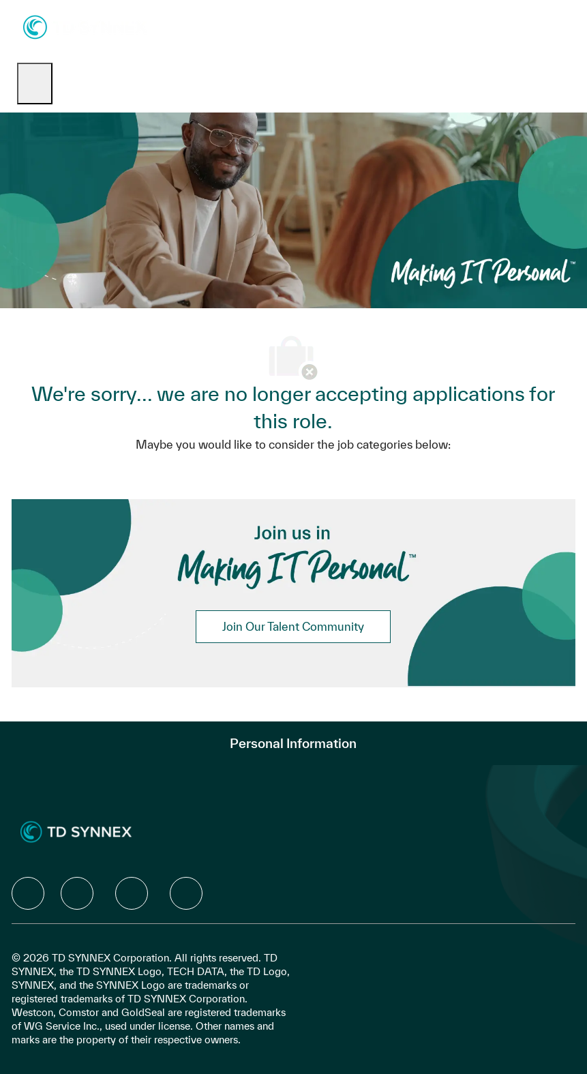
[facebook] (28, 893)
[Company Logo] (84, 26)
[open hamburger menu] (34, 83)
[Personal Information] (293, 743)
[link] (293, 626)
